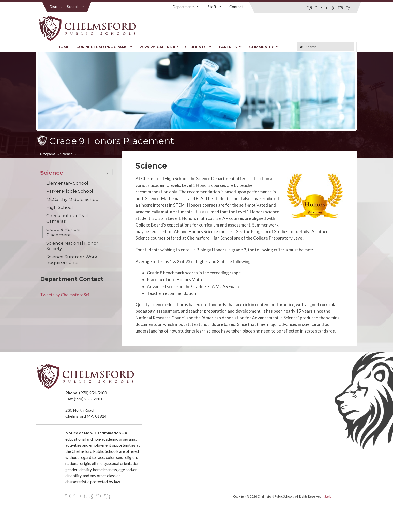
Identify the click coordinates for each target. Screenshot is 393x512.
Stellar (328, 496)
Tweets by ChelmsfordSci (64, 294)
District (56, 6)
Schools (75, 6)
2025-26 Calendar (159, 46)
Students (198, 46)
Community (264, 46)
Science (66, 154)
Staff (215, 6)
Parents (230, 46)
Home (63, 46)
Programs (48, 154)
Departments (186, 6)
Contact (236, 6)
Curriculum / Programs (104, 46)
